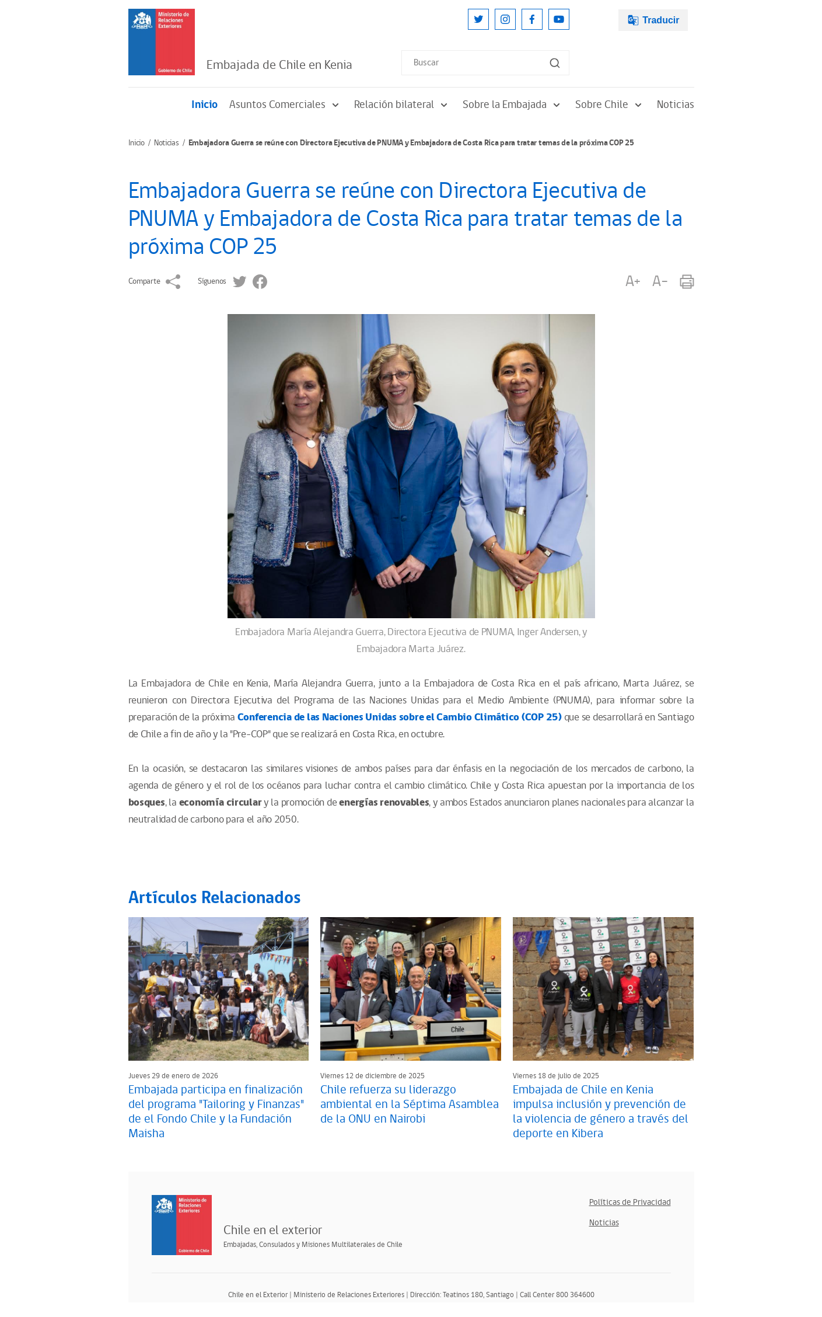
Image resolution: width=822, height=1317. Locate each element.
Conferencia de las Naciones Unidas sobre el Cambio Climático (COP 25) (399, 717)
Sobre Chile (610, 105)
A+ (633, 281)
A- (659, 281)
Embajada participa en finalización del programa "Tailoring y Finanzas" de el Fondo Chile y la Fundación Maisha (216, 1111)
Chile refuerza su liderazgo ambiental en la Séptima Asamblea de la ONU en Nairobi (409, 1104)
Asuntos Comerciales (285, 105)
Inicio (204, 105)
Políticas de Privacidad (630, 1202)
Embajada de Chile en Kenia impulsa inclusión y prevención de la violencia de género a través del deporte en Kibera (600, 1111)
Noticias (675, 105)
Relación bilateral (402, 105)
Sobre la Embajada (513, 105)
